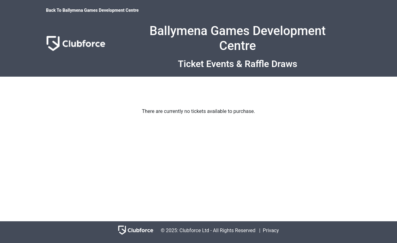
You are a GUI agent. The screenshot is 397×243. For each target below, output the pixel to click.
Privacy (271, 230)
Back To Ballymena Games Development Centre (92, 10)
